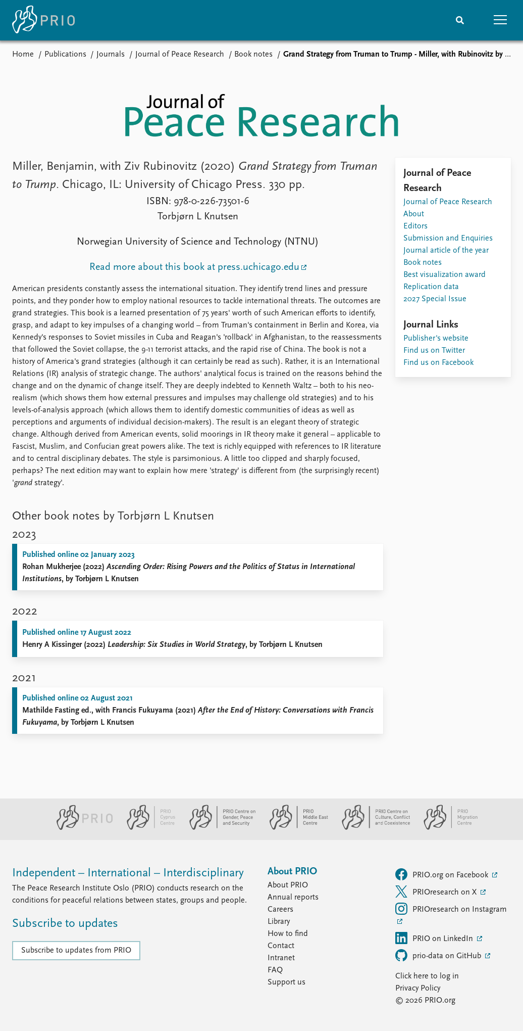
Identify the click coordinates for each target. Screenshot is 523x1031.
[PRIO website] (80, 828)
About (413, 214)
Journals (110, 55)
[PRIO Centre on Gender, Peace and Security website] (218, 828)
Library (279, 922)
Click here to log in (427, 976)
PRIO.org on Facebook (442, 874)
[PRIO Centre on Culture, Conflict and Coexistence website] (372, 828)
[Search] (460, 20)
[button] (500, 20)
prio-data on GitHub (439, 955)
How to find (288, 934)
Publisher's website (435, 339)
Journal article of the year (446, 251)
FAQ (275, 970)
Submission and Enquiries (448, 239)
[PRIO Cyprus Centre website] (147, 828)
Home (23, 55)
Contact (281, 946)
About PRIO (288, 885)
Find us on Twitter (434, 351)
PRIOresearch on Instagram (451, 909)
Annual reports (293, 898)
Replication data (431, 287)
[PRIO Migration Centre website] (445, 828)
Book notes (253, 55)
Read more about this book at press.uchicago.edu (194, 267)
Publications (65, 55)
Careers (280, 910)
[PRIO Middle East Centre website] (294, 828)
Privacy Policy (417, 989)
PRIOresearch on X (437, 891)
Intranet (281, 958)
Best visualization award (444, 275)
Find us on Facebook (438, 363)
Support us (286, 982)
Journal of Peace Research (179, 55)
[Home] (43, 20)
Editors (415, 226)
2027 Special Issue (434, 299)
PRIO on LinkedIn (435, 938)
